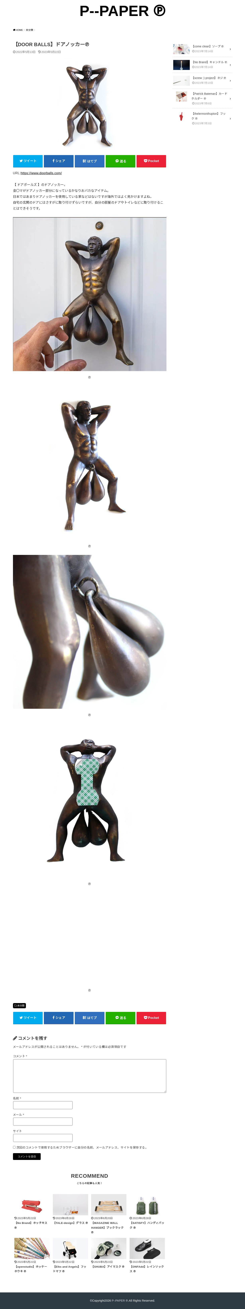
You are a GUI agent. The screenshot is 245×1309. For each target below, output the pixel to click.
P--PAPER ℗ (122, 11)
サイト (17, 1131)
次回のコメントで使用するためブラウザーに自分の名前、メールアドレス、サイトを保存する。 (82, 1147)
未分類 (21, 1005)
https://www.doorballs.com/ (41, 173)
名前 (17, 1098)
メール (18, 1114)
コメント (20, 1056)
